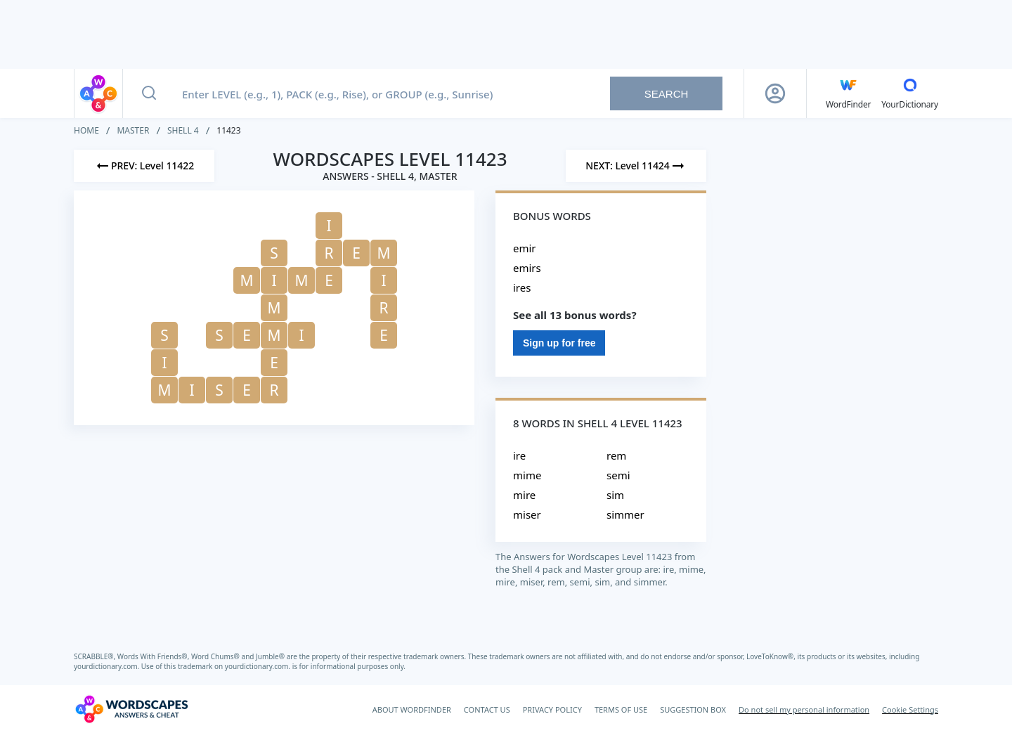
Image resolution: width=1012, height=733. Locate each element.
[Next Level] (636, 166)
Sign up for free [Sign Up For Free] (559, 343)
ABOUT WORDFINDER (411, 709)
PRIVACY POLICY (552, 709)
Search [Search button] (666, 94)
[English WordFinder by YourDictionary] (848, 93)
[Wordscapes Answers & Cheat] (131, 709)
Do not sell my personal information (804, 709)
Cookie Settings (910, 709)
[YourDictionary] (909, 93)
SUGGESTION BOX (693, 709)
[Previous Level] (144, 166)
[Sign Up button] (775, 93)
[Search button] (149, 93)
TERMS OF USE (621, 709)
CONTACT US (487, 709)
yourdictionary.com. (107, 666)
